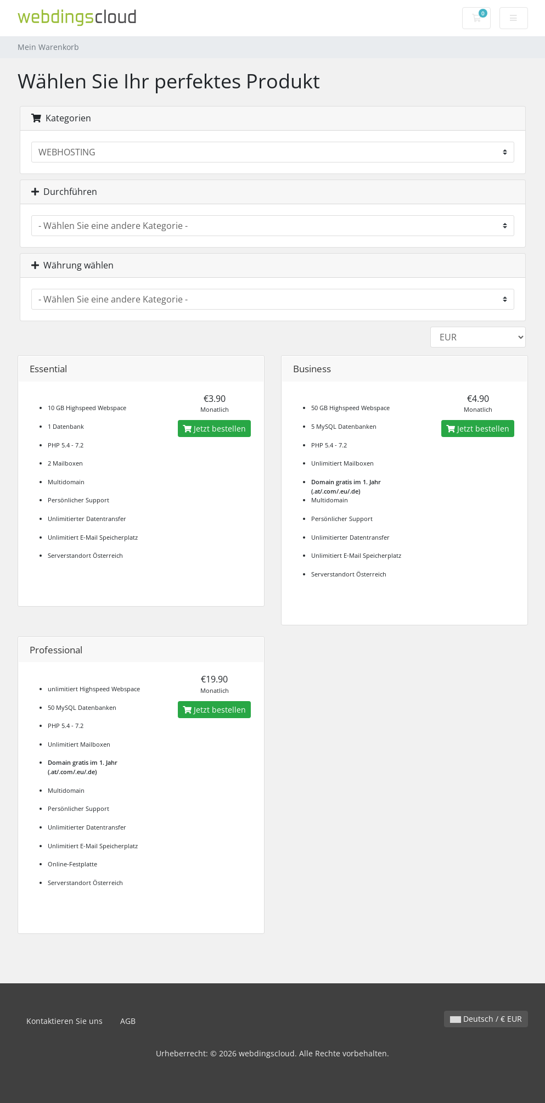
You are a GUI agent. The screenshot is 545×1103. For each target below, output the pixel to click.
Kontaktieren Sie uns (64, 1021)
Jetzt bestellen (214, 428)
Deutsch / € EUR (486, 1019)
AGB (128, 1021)
